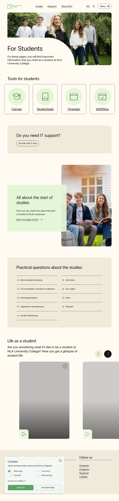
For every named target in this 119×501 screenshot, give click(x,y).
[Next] (108, 361)
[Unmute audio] (80, 373)
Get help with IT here (29, 155)
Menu (105, 6)
